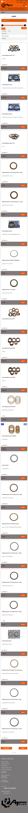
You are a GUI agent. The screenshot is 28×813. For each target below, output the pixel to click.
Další (23, 748)
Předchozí (6, 748)
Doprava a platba (4, 761)
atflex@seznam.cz (7, 793)
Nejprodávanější (5, 36)
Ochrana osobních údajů (6, 767)
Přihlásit (18, 1)
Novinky (4, 31)
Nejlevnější (4, 33)
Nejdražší (4, 38)
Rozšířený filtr (6, 20)
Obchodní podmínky (5, 763)
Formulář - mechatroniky (6, 769)
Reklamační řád (4, 765)
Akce (10, 31)
